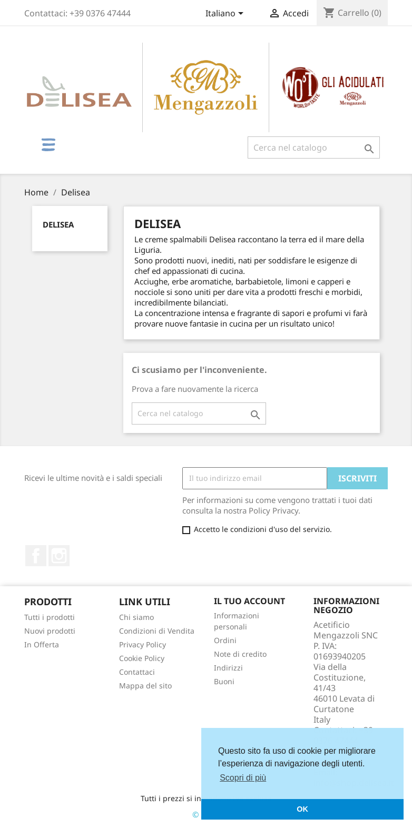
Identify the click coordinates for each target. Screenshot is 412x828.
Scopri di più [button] (243, 777)
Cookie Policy (141, 658)
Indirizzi (228, 668)
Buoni (224, 681)
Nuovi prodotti (49, 631)
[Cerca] (314, 147)
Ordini (225, 640)
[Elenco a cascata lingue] (226, 14)
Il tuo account (249, 601)
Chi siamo (136, 617)
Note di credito (240, 654)
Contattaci (137, 672)
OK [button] (302, 809)
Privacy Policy (142, 644)
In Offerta (41, 644)
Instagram (59, 555)
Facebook (35, 555)
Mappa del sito (145, 686)
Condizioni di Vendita (156, 631)
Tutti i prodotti (49, 617)
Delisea (58, 224)
